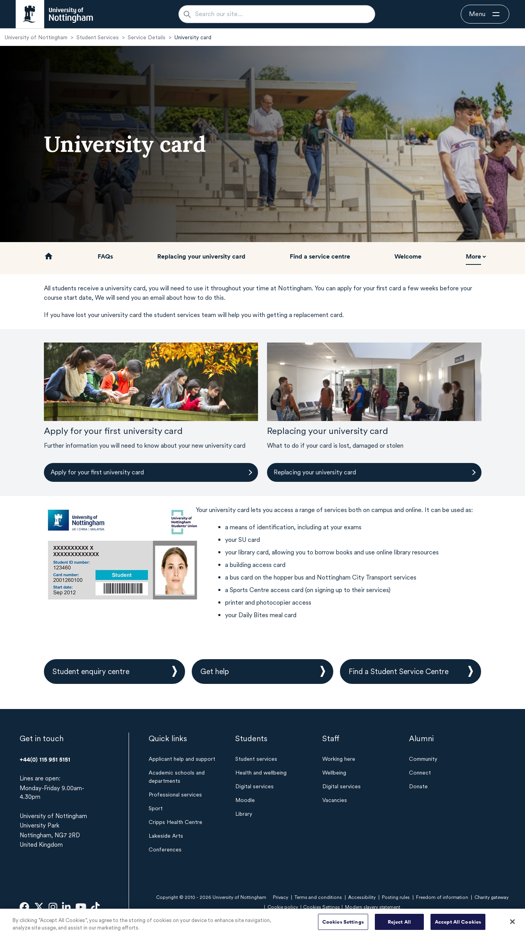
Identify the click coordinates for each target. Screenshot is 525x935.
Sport (156, 808)
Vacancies (334, 800)
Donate (418, 786)
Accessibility (362, 897)
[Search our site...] (281, 14)
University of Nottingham (36, 37)
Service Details (146, 37)
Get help (214, 671)
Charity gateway (491, 897)
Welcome (407, 256)
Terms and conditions (318, 897)
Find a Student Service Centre (399, 671)
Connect (420, 772)
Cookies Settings (343, 924)
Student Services (97, 37)
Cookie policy (282, 907)
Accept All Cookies (458, 924)
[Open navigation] (485, 14)
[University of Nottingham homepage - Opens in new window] (54, 14)
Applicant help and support (182, 759)
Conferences (165, 849)
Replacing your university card (201, 256)
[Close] (512, 924)
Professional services (175, 794)
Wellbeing (334, 772)
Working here (338, 759)
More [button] (473, 256)
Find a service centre (320, 256)
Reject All (399, 924)
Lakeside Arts (166, 836)
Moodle (245, 800)
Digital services (254, 786)
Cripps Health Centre (175, 822)
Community (423, 759)
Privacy (280, 897)
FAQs (105, 256)
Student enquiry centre (91, 671)
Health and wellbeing (261, 772)
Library (243, 814)
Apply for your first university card (97, 472)
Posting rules (396, 897)
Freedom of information (442, 897)
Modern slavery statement (372, 907)
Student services (256, 759)
